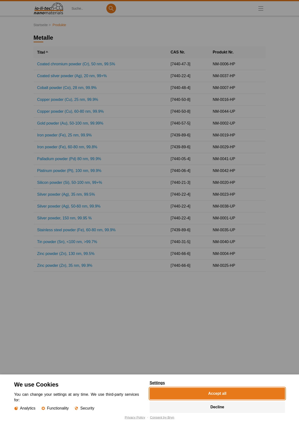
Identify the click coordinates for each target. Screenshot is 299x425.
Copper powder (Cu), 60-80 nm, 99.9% (70, 111)
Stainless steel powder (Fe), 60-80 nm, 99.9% (76, 230)
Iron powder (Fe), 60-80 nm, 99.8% (67, 147)
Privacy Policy (135, 417)
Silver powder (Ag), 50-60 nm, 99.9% (69, 206)
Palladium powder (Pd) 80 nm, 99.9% (69, 159)
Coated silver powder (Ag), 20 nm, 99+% (72, 76)
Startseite (41, 25)
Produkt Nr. (223, 52)
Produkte (59, 25)
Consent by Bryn (162, 417)
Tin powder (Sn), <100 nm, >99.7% (67, 242)
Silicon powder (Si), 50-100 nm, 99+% (69, 182)
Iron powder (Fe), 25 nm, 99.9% (64, 135)
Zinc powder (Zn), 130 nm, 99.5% (66, 254)
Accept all (217, 393)
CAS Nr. (178, 52)
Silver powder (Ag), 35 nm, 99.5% (66, 194)
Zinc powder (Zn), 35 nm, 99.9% (65, 265)
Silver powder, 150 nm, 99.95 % (64, 218)
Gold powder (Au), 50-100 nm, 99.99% (70, 123)
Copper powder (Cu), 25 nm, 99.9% (67, 99)
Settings (157, 383)
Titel (43, 52)
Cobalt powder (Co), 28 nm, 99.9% (67, 88)
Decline (217, 407)
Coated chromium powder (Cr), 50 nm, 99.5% (76, 64)
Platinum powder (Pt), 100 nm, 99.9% (69, 171)
